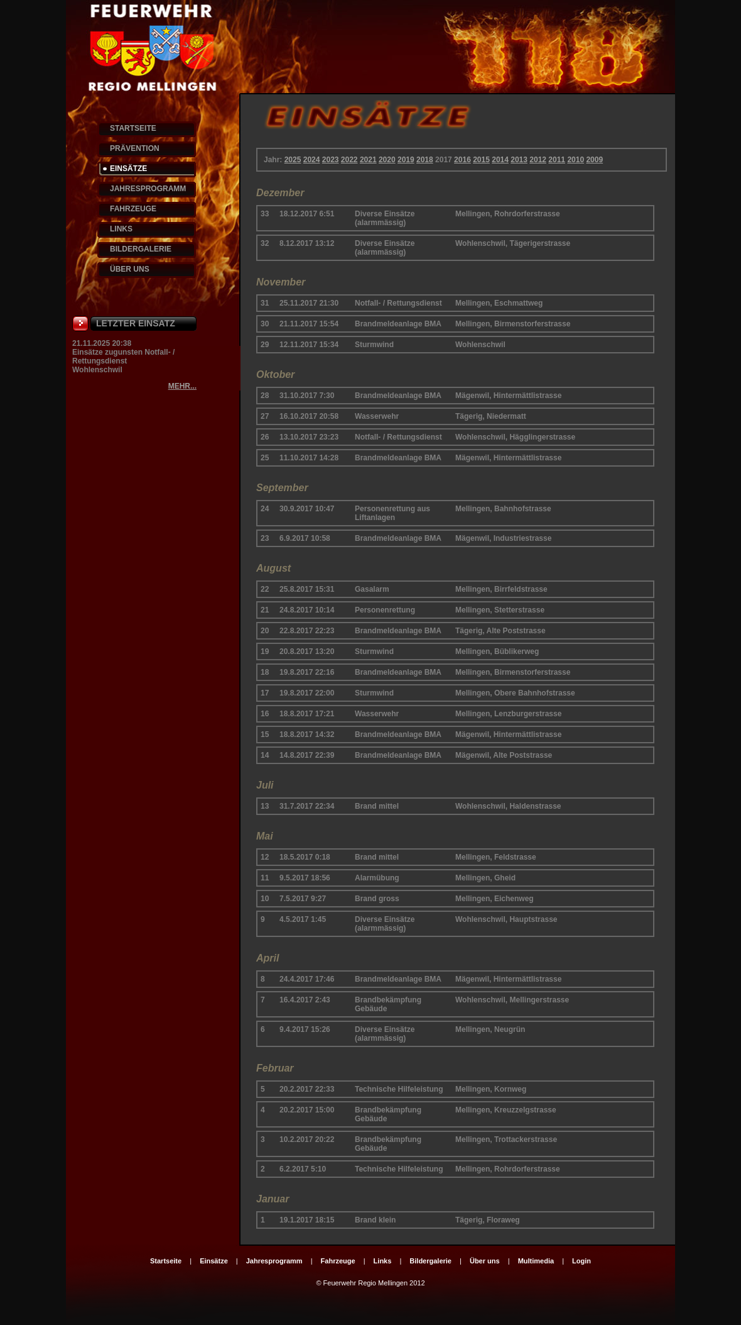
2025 (292, 159)
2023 (330, 159)
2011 (556, 159)
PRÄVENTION (135, 148)
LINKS (121, 229)
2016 (462, 159)
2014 (500, 159)
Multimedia (536, 1261)
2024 (311, 159)
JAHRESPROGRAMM (148, 188)
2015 (481, 159)
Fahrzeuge (338, 1261)
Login (581, 1261)
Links (383, 1261)
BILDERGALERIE (140, 249)
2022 (349, 159)
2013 (519, 159)
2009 (594, 159)
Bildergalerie (430, 1261)
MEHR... (182, 386)
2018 (424, 159)
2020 (387, 159)
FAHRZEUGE (133, 208)
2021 (368, 159)
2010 (575, 159)
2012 (537, 159)
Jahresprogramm (274, 1261)
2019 (406, 159)
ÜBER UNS (129, 269)
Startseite (165, 1261)
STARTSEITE (133, 128)
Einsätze (214, 1261)
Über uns (485, 1261)
